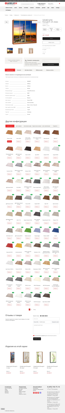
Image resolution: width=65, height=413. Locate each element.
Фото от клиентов (8, 388)
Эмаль (52, 7)
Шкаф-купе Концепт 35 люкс (38, 367)
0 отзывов (47, 25)
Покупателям (34, 0)
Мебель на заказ (9, 7)
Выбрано (9, 141)
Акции (7, 0)
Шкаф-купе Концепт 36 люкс (25, 367)
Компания (14, 0)
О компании (8, 387)
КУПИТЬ (51, 38)
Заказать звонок (41, 4)
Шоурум (10, 0)
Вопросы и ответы (22, 394)
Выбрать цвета (51, 42)
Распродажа (8, 10)
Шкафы (20, 7)
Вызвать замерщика (52, 0)
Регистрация (35, 388)
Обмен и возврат (22, 391)
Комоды (57, 7)
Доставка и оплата (23, 0)
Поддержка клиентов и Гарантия (42, 0)
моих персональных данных (51, 335)
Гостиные (26, 7)
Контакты (58, 0)
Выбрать (18, 141)
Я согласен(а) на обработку (45, 335)
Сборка (20, 390)
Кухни (15, 7)
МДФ (48, 7)
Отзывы (18, 0)
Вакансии (7, 391)
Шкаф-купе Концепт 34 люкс (52, 367)
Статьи (20, 392)
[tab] (10, 70)
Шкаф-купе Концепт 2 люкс (11, 367)
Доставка (21, 389)
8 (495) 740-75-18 (41, 3)
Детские (43, 7)
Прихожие (38, 7)
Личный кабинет (37, 387)
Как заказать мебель (23, 388)
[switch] (34, 335)
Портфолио (29, 0)
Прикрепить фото (55, 321)
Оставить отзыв (37, 338)
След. (34, 309)
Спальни (32, 7)
